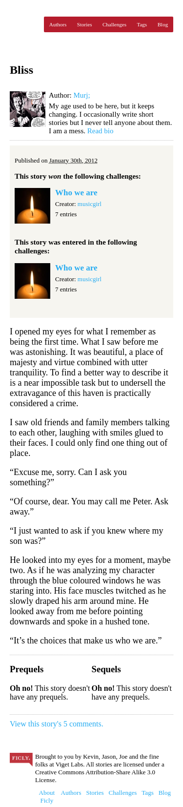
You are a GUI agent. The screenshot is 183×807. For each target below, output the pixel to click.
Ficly (24, 24)
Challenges (114, 24)
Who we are (76, 192)
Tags (142, 24)
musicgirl (90, 203)
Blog (163, 24)
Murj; (81, 95)
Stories (84, 24)
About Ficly (47, 796)
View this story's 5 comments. (56, 724)
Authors (57, 24)
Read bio (100, 131)
